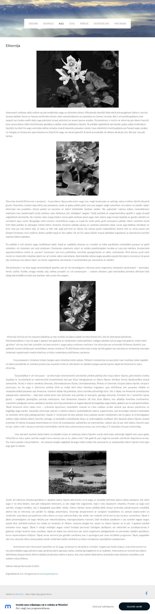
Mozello (20, 591)
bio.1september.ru (49, 570)
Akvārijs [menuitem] (48, 23)
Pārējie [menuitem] (84, 23)
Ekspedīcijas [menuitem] (101, 23)
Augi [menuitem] (61, 23)
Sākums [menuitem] (33, 23)
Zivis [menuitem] (72, 23)
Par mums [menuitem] (120, 23)
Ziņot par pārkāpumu (103, 606)
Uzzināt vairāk (134, 606)
